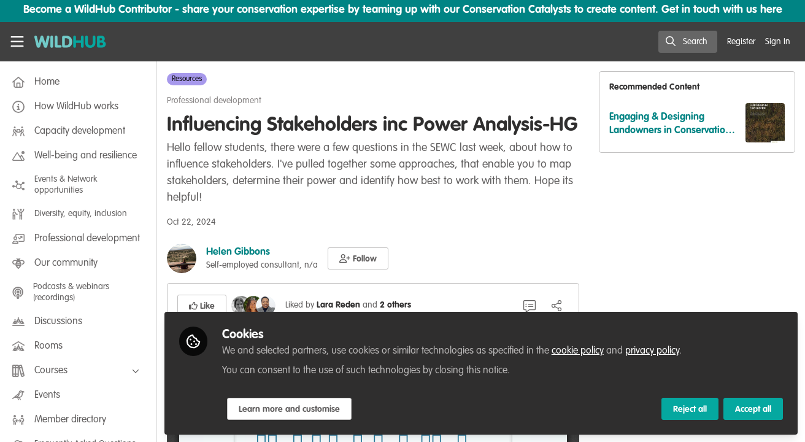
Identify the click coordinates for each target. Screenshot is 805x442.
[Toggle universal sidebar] (17, 42)
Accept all (753, 409)
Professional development (214, 100)
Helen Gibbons (238, 252)
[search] (687, 42)
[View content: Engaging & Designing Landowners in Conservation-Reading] (765, 122)
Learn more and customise (289, 409)
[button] (358, 258)
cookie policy (578, 351)
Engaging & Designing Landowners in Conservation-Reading (671, 125)
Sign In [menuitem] (777, 41)
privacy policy (652, 351)
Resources (187, 79)
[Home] (70, 41)
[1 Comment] (529, 305)
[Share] (556, 305)
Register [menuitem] (741, 41)
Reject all (690, 409)
